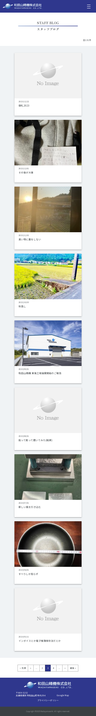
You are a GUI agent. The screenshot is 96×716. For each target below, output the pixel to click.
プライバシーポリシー (48, 700)
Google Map (63, 695)
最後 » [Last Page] (73, 667)
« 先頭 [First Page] (23, 667)
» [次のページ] (65, 667)
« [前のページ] (30, 667)
